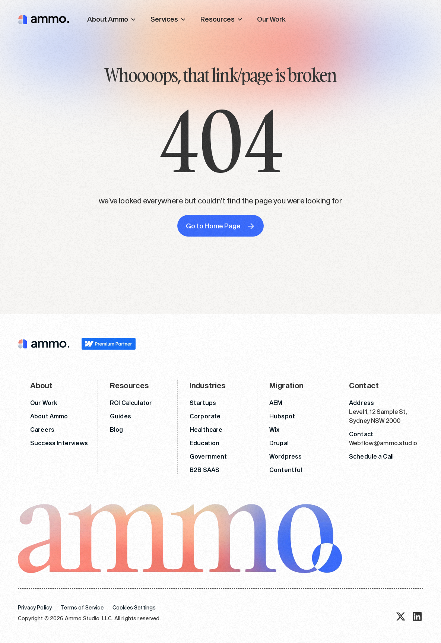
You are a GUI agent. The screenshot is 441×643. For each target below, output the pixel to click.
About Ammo (49, 415)
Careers (42, 429)
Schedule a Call (371, 456)
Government (208, 456)
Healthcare (206, 429)
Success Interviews (59, 442)
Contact (361, 433)
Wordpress (285, 456)
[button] (111, 19)
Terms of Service (82, 607)
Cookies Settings (134, 607)
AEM (275, 402)
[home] (43, 19)
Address (361, 402)
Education (204, 442)
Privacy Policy (35, 607)
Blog (116, 429)
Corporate (205, 415)
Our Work (271, 19)
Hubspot (282, 415)
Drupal (279, 442)
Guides (120, 415)
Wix (274, 429)
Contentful (285, 469)
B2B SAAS (204, 469)
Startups (203, 402)
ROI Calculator (131, 402)
